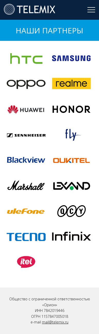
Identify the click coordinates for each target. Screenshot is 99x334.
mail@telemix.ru (55, 322)
